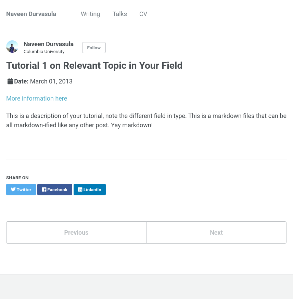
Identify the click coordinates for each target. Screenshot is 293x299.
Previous (76, 232)
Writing (90, 13)
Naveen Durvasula (31, 13)
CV (143, 13)
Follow (94, 47)
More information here (36, 98)
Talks (120, 13)
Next (216, 232)
